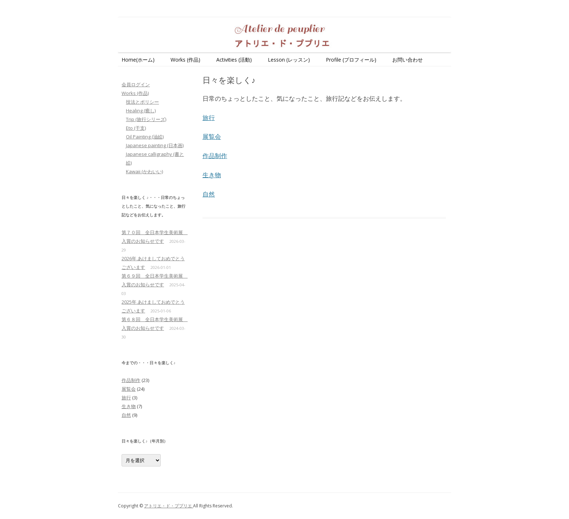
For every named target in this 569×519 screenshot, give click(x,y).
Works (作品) (185, 59)
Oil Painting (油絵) (145, 136)
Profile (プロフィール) (351, 59)
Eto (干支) (136, 128)
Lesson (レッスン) (289, 59)
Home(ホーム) (138, 59)
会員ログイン (136, 84)
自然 (208, 194)
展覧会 (211, 136)
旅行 (208, 117)
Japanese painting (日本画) (155, 145)
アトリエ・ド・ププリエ (168, 506)
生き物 (211, 175)
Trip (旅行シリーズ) (146, 119)
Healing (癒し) (141, 110)
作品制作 (214, 155)
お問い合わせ (407, 59)
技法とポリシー (142, 102)
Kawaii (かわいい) (144, 171)
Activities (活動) (234, 59)
